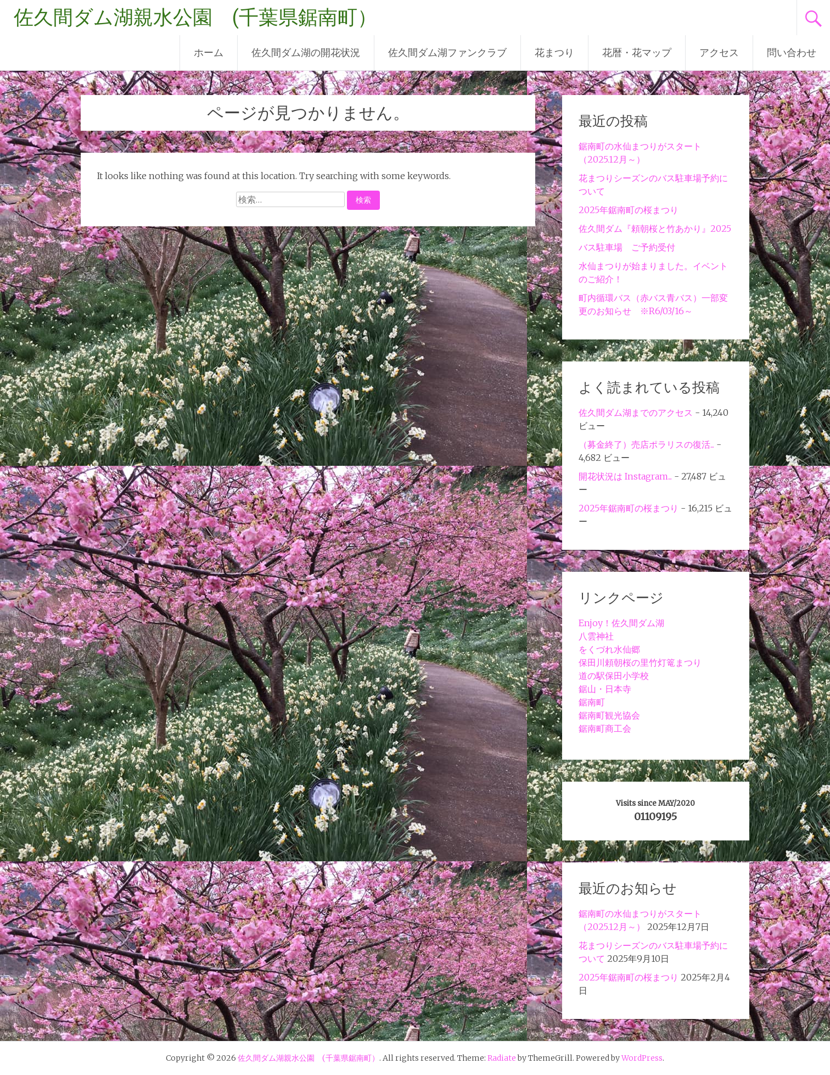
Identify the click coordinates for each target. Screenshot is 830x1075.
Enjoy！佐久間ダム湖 (621, 622)
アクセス (719, 52)
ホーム (208, 52)
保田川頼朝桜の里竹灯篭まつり (640, 662)
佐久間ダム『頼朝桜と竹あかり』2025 (655, 228)
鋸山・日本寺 (605, 688)
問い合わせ (791, 52)
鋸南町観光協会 (609, 715)
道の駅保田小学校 (614, 675)
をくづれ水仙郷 (609, 649)
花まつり (554, 52)
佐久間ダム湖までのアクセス (636, 412)
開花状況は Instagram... (625, 476)
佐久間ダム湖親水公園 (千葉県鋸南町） (195, 17)
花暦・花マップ (636, 52)
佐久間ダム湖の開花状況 (305, 52)
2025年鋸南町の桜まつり (628, 209)
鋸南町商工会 (605, 728)
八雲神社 (596, 636)
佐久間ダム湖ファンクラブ (447, 52)
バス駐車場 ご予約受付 (627, 247)
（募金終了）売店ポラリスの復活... (646, 444)
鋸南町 (592, 702)
